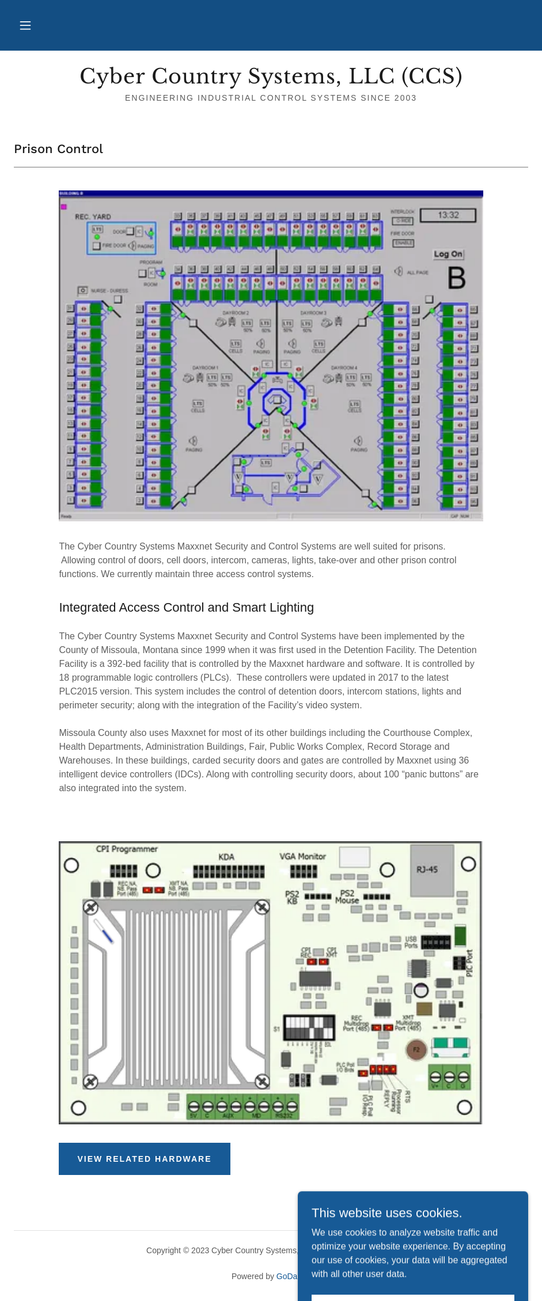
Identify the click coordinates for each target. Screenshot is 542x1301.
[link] (271, 80)
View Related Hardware (144, 1158)
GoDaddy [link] (293, 1276)
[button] (25, 25)
